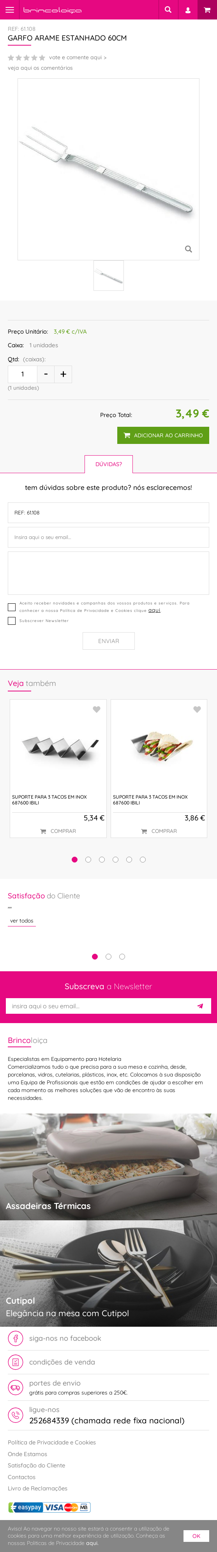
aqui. (92, 1543)
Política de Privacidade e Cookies (52, 1442)
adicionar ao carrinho (163, 435)
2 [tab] (108, 957)
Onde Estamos (27, 1453)
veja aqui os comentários (40, 68)
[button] (75, 860)
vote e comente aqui (75, 57)
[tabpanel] (108, 908)
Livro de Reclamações (37, 1488)
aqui (154, 609)
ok (196, 1536)
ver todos (22, 920)
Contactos (21, 1476)
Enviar (108, 641)
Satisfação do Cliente (36, 1465)
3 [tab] (122, 957)
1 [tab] (95, 957)
